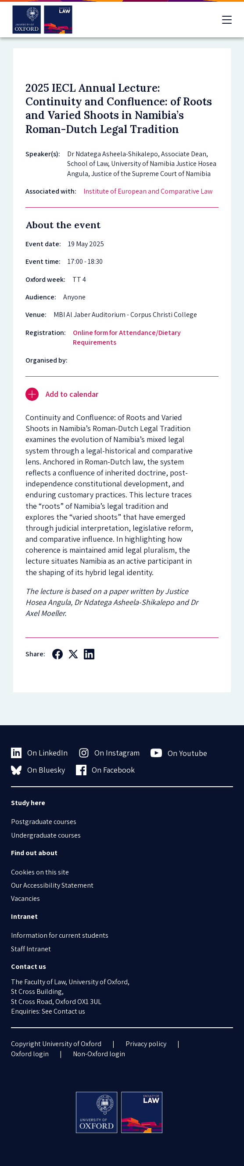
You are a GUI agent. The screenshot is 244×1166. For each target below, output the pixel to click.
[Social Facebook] (57, 654)
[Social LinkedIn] (89, 654)
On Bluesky (38, 770)
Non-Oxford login (99, 1053)
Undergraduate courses (46, 835)
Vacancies (25, 898)
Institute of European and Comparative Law (147, 191)
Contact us (69, 1011)
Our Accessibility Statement (52, 885)
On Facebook (105, 770)
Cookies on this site (40, 872)
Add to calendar (61, 394)
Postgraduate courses (43, 821)
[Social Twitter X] (73, 654)
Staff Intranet (31, 949)
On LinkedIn (39, 753)
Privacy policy (146, 1043)
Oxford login (30, 1053)
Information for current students (59, 935)
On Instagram (109, 753)
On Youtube (179, 753)
